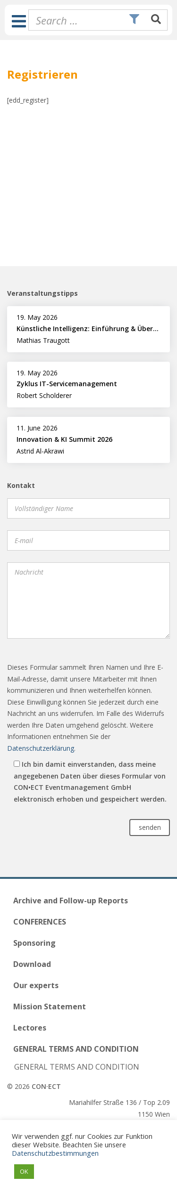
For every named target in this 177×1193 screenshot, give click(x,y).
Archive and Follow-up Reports (70, 900)
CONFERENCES (39, 922)
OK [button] (24, 1171)
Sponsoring (34, 943)
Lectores (29, 1028)
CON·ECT (46, 1086)
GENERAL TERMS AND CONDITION (76, 1049)
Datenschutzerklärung (40, 748)
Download (32, 964)
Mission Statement (49, 1006)
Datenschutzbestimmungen (55, 1153)
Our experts (36, 985)
